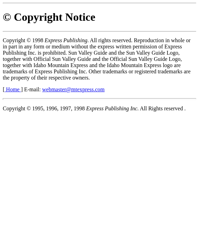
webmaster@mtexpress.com (73, 89)
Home (12, 89)
